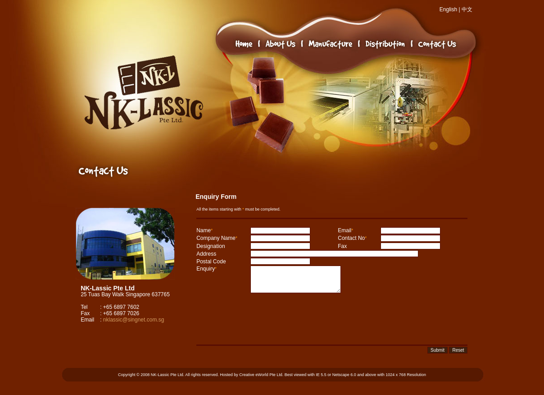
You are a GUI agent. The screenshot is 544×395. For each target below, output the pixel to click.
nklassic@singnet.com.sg (133, 320)
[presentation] (264, 318)
